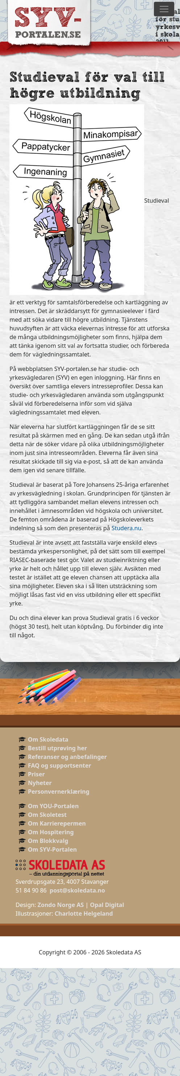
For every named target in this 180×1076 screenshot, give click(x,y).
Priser (36, 774)
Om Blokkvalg (48, 841)
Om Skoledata (48, 739)
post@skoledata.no (77, 890)
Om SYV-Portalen (52, 849)
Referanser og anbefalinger (67, 757)
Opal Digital (107, 905)
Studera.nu (127, 528)
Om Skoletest (47, 815)
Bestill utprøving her (57, 748)
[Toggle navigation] (164, 9)
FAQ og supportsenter (59, 765)
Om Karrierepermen (57, 823)
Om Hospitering (51, 832)
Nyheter (40, 783)
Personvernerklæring (58, 792)
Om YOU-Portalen (53, 806)
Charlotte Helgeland (84, 913)
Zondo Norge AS (61, 905)
